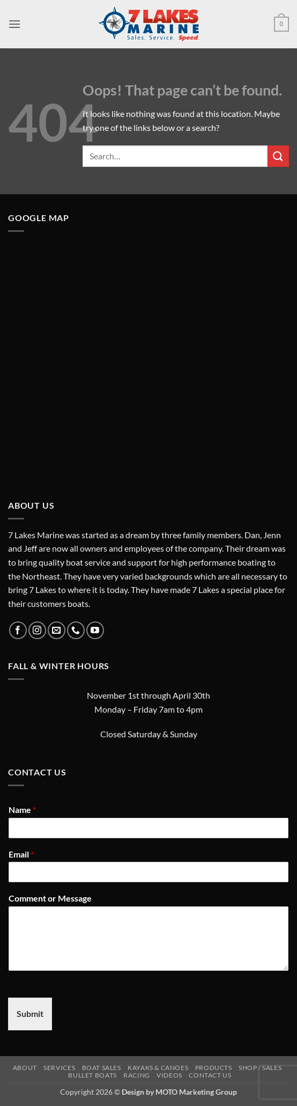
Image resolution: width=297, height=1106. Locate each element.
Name (22, 809)
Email (21, 854)
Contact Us (210, 1075)
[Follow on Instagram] (37, 630)
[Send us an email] (56, 630)
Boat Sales (101, 1068)
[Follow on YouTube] (95, 630)
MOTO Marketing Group (196, 1091)
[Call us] (76, 630)
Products (213, 1068)
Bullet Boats (92, 1075)
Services (59, 1068)
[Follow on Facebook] (18, 630)
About (25, 1068)
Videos (169, 1075)
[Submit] (278, 155)
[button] (14, 24)
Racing (136, 1075)
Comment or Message (50, 898)
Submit (30, 1013)
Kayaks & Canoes (158, 1068)
